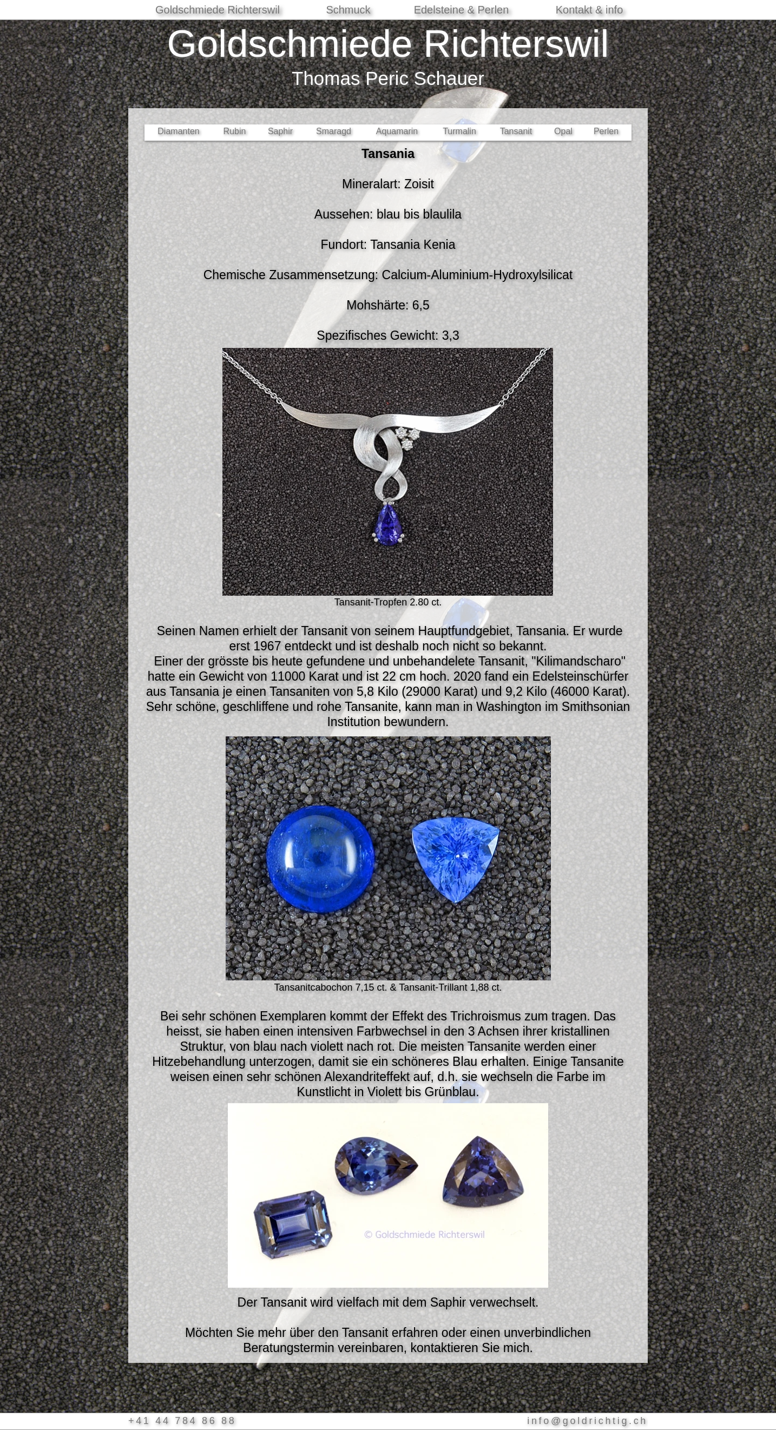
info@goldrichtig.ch (587, 1420)
